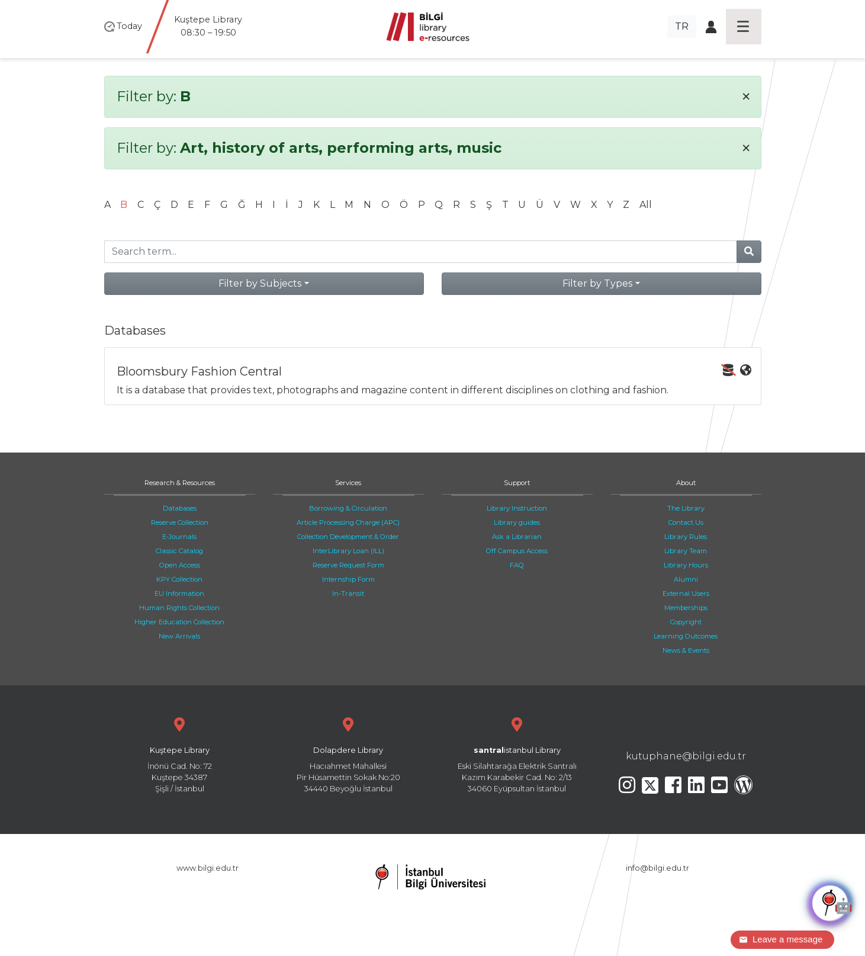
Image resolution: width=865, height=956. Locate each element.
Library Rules (685, 536)
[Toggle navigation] (743, 26)
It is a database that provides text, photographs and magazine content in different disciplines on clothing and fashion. (434, 380)
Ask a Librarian (517, 536)
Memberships (686, 608)
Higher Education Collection (179, 622)
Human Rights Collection (179, 608)
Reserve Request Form (348, 565)
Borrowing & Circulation (348, 508)
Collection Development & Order (348, 536)
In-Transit (348, 593)
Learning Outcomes (686, 636)
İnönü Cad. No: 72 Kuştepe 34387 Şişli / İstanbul (179, 754)
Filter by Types (597, 283)
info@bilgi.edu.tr (657, 868)
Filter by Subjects (259, 283)
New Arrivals (179, 636)
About (686, 483)
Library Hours (686, 565)
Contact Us (685, 522)
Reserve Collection (179, 522)
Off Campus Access (517, 551)
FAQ (517, 565)
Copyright (686, 622)
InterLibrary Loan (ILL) (348, 551)
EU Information (179, 593)
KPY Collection (179, 579)
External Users (686, 593)
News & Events (686, 650)
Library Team (685, 551)
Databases (180, 508)
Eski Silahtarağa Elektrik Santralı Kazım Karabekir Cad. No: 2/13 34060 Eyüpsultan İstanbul (517, 754)
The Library (686, 508)
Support (517, 483)
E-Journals (179, 536)
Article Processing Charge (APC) (348, 522)
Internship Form (348, 579)
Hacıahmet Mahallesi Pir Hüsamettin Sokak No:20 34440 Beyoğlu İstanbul (348, 754)
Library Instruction (517, 508)
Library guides (517, 522)
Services (348, 483)
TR (682, 26)
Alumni (686, 579)
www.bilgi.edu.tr (207, 868)
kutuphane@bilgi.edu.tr (686, 756)
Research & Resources (179, 483)
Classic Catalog (179, 551)
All (645, 204)
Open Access (179, 565)
